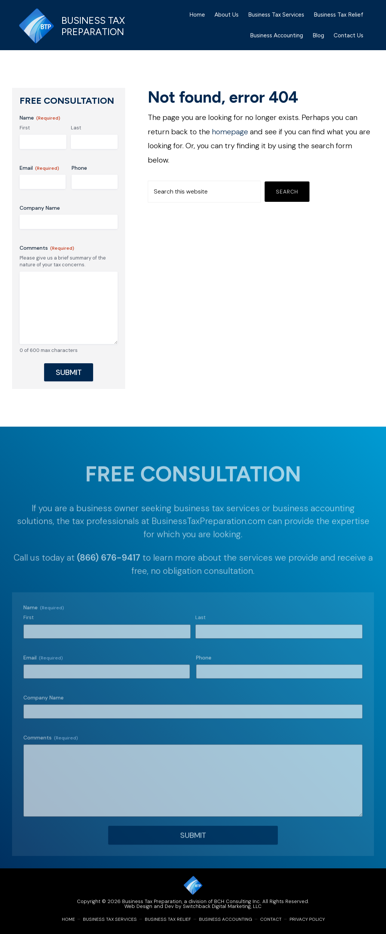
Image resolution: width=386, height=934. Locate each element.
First (25, 127)
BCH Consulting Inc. (237, 901)
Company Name (40, 207)
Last (76, 127)
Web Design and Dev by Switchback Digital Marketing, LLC (193, 906)
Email (39, 168)
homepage (230, 132)
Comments (47, 248)
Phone (79, 167)
